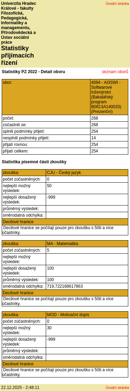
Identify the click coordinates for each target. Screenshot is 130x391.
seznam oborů (115, 71)
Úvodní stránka (117, 4)
